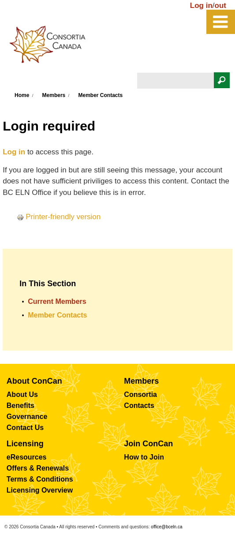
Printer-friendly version (59, 217)
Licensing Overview (40, 490)
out (220, 5)
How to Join (144, 457)
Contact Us (25, 427)
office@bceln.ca (166, 526)
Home (22, 95)
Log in (201, 5)
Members (54, 95)
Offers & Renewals (38, 468)
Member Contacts (100, 95)
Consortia (140, 394)
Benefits (20, 405)
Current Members (57, 301)
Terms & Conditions (40, 479)
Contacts (139, 405)
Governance (27, 416)
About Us (22, 394)
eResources (27, 457)
